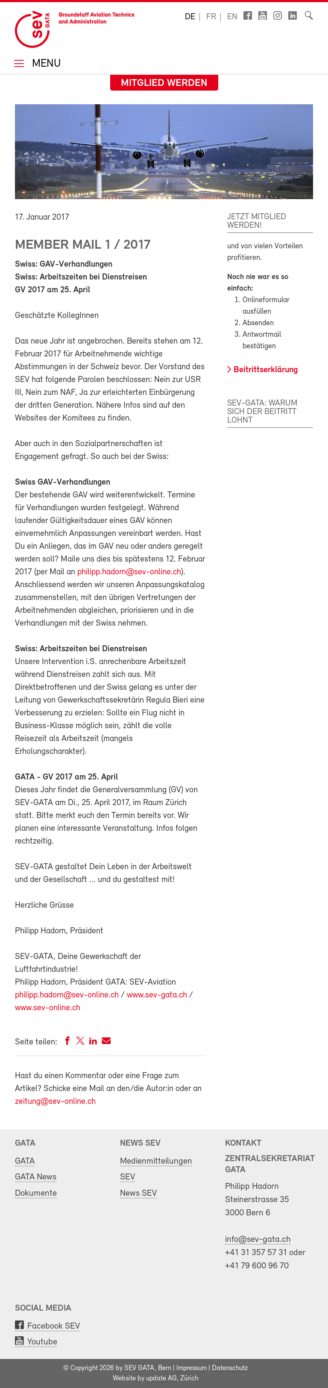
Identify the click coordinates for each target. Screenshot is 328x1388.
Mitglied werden (164, 83)
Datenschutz (230, 1368)
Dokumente (36, 1193)
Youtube (42, 1342)
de (190, 17)
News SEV (138, 1193)
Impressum (191, 1368)
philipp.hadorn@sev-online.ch (129, 572)
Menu (45, 64)
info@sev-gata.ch (258, 1239)
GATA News (35, 1177)
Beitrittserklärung (266, 370)
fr (211, 17)
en (232, 17)
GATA (25, 1161)
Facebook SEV (53, 1326)
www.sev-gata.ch (158, 995)
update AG (161, 1378)
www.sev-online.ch (47, 1008)
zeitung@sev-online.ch (55, 1101)
